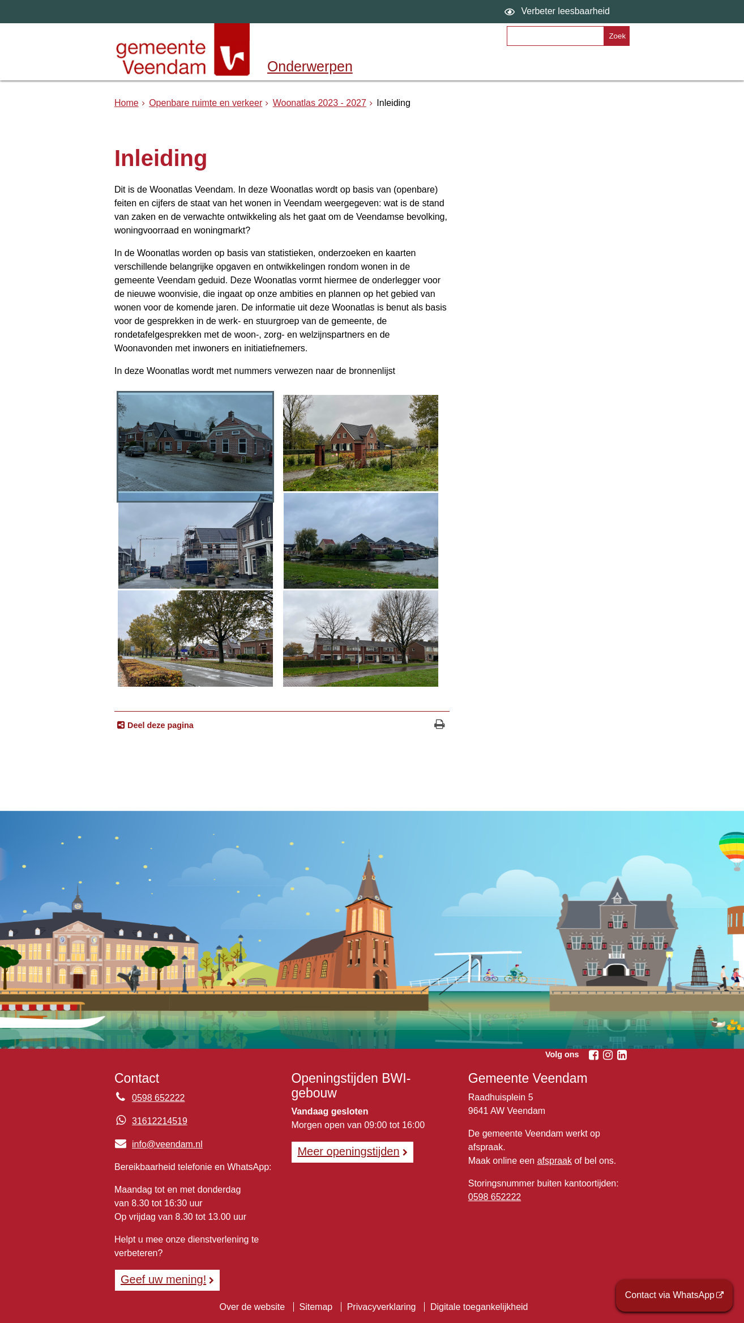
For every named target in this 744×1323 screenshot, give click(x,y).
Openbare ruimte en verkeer (205, 103)
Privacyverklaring (381, 1307)
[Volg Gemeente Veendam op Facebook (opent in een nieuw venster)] (593, 1055)
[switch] (558, 12)
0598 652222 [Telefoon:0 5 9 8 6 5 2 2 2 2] (158, 1098)
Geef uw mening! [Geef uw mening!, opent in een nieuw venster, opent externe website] (163, 1279)
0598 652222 (494, 1197)
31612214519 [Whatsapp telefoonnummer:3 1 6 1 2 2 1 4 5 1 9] (159, 1121)
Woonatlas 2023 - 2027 (319, 103)
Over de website (252, 1307)
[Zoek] (616, 36)
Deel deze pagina (159, 725)
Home (126, 103)
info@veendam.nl (158, 1144)
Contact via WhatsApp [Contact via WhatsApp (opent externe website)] (670, 1295)
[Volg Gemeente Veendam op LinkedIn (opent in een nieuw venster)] (621, 1055)
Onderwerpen (310, 66)
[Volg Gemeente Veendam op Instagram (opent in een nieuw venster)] (607, 1055)
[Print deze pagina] (440, 725)
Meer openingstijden (348, 1151)
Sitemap (316, 1307)
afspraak (554, 1160)
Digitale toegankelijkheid (479, 1307)
